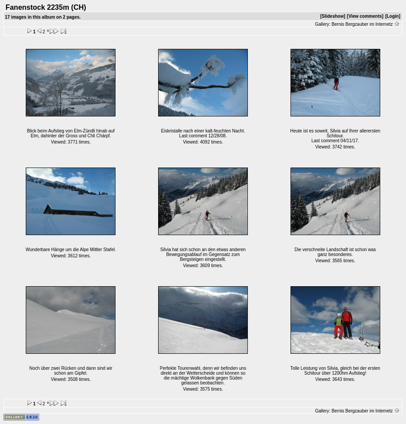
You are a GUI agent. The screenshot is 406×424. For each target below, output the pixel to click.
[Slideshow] (332, 16)
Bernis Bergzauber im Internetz (365, 24)
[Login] (392, 16)
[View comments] (365, 16)
